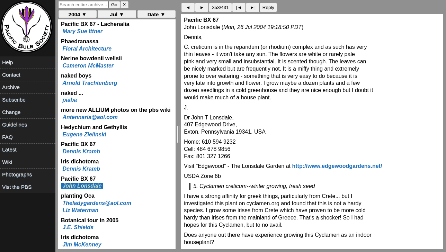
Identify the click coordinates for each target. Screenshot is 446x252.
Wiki (7, 162)
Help (7, 62)
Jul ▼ (117, 14)
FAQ (7, 137)
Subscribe (14, 99)
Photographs (17, 174)
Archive (11, 87)
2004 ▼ (78, 14)
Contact (11, 75)
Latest (9, 149)
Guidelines (14, 124)
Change (11, 112)
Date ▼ (157, 14)
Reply (268, 7)
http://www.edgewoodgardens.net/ (337, 166)
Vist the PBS (17, 187)
